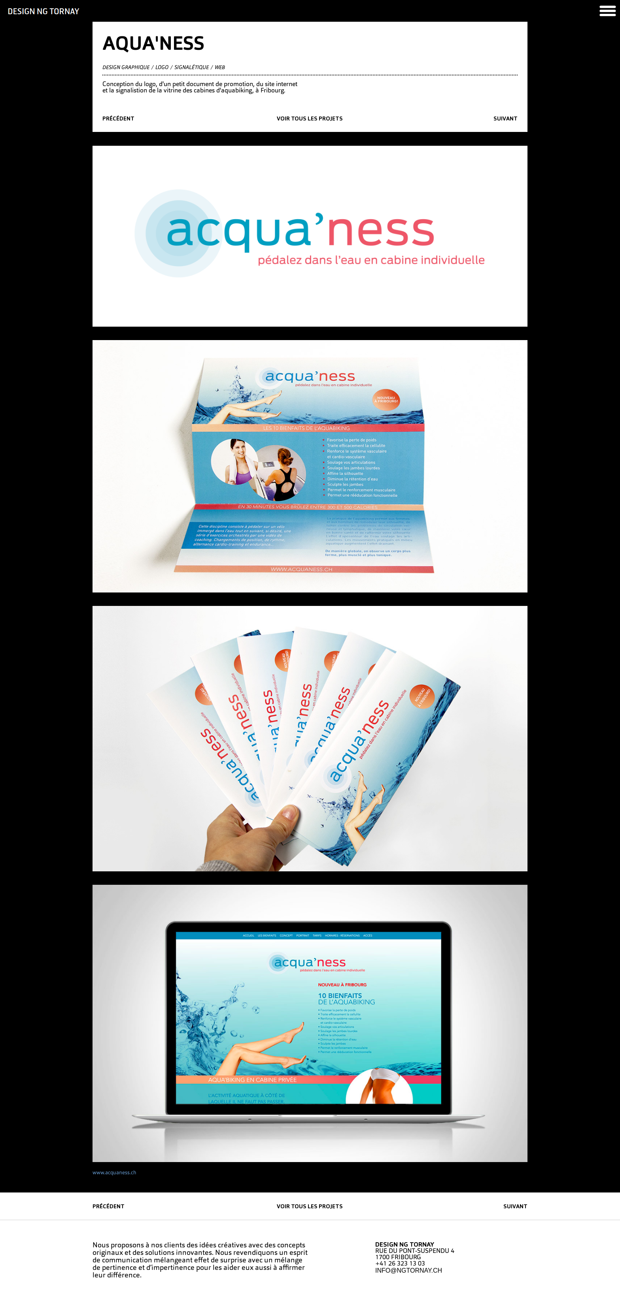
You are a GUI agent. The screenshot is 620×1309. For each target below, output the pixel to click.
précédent (118, 119)
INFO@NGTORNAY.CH (408, 1270)
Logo (161, 67)
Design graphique (125, 67)
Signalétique (191, 67)
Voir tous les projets (310, 119)
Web (220, 67)
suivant (505, 119)
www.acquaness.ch (114, 1172)
